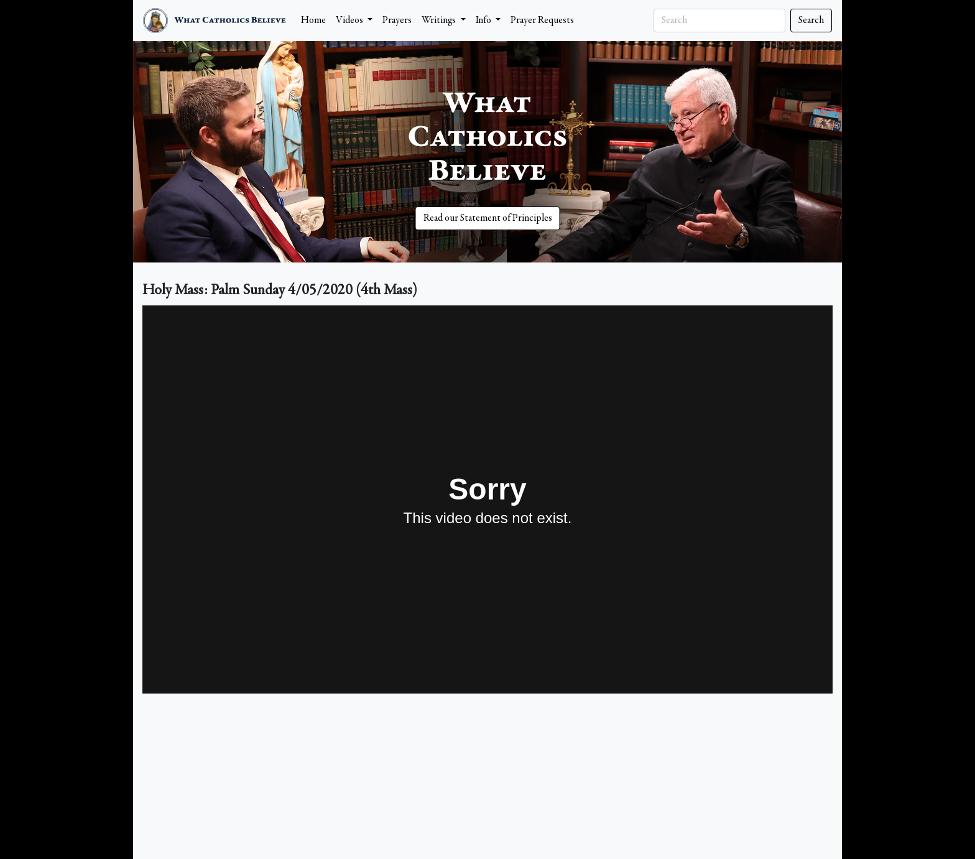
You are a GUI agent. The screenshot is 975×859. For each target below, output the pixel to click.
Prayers (397, 21)
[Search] (719, 20)
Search (811, 21)
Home (313, 21)
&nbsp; (487, 499)
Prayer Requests (542, 21)
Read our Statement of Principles (487, 218)
